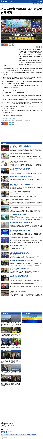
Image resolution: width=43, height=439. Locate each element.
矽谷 (13, 120)
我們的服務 (12, 434)
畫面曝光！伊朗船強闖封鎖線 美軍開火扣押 (31, 3)
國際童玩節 (7, 120)
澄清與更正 (28, 434)
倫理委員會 (33, 434)
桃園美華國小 (19, 120)
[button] (21, 29)
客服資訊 (22, 434)
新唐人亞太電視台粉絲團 (10, 118)
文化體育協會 (27, 120)
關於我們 (17, 434)
